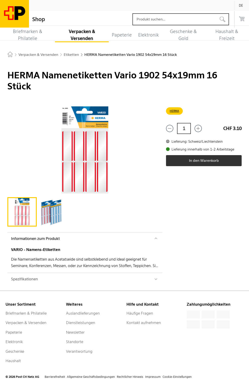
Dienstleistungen (80, 322)
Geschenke (15, 351)
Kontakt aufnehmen (143, 322)
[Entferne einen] (169, 128)
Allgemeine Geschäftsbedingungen (91, 376)
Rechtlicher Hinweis (130, 376)
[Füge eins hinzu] (198, 128)
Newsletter (75, 332)
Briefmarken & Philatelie (26, 313)
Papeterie (14, 332)
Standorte (74, 341)
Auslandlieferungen (83, 313)
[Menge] (184, 128)
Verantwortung (79, 351)
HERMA (174, 111)
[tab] (22, 212)
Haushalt (13, 360)
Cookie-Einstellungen (177, 376)
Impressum (153, 376)
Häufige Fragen (139, 313)
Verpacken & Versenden (26, 322)
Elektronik (14, 341)
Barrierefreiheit (55, 376)
